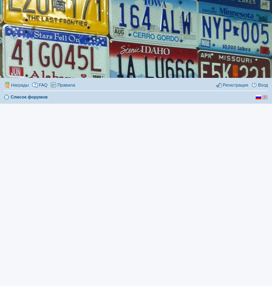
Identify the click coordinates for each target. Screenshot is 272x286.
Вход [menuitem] (263, 85)
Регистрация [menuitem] (235, 85)
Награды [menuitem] (20, 85)
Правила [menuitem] (66, 85)
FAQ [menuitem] (43, 85)
